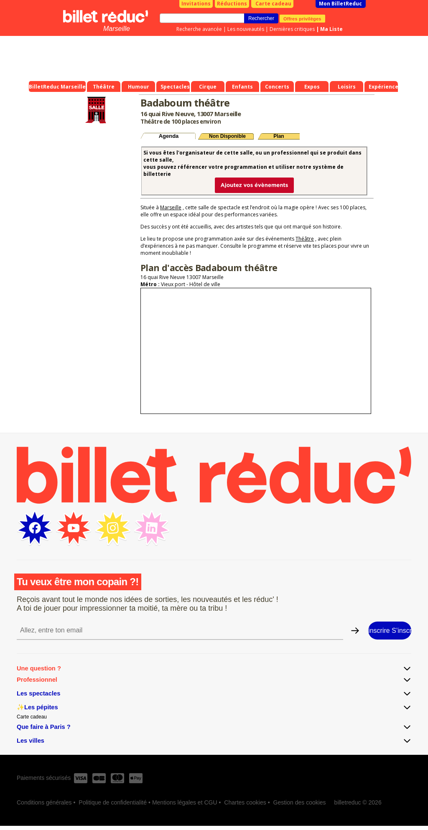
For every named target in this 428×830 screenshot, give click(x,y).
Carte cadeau (273, 3)
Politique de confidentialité (113, 802)
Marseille (116, 28)
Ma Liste (331, 29)
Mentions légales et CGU (184, 802)
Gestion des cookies (299, 802)
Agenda (169, 136)
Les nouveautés (245, 29)
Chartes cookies (245, 802)
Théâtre (305, 238)
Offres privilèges (302, 18)
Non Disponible (227, 136)
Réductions (232, 3)
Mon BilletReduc (340, 3)
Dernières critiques (292, 29)
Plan (278, 136)
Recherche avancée (199, 29)
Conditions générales (44, 802)
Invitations (196, 3)
